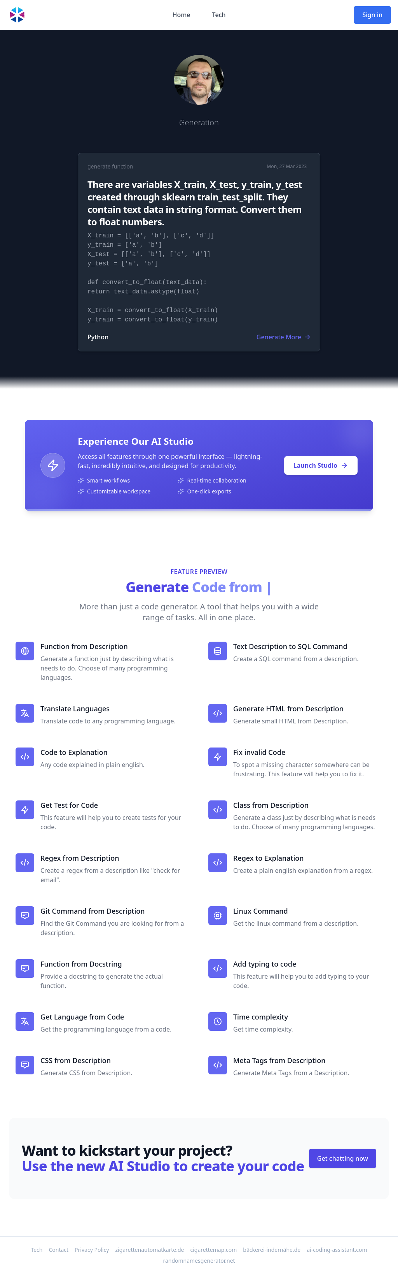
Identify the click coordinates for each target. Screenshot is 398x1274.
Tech (219, 15)
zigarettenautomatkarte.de (149, 1249)
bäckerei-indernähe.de (271, 1249)
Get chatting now (342, 1158)
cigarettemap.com (213, 1249)
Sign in (372, 15)
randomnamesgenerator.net (199, 1260)
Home (181, 15)
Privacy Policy (92, 1249)
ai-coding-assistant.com (337, 1249)
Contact (58, 1249)
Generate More (284, 337)
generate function (110, 166)
